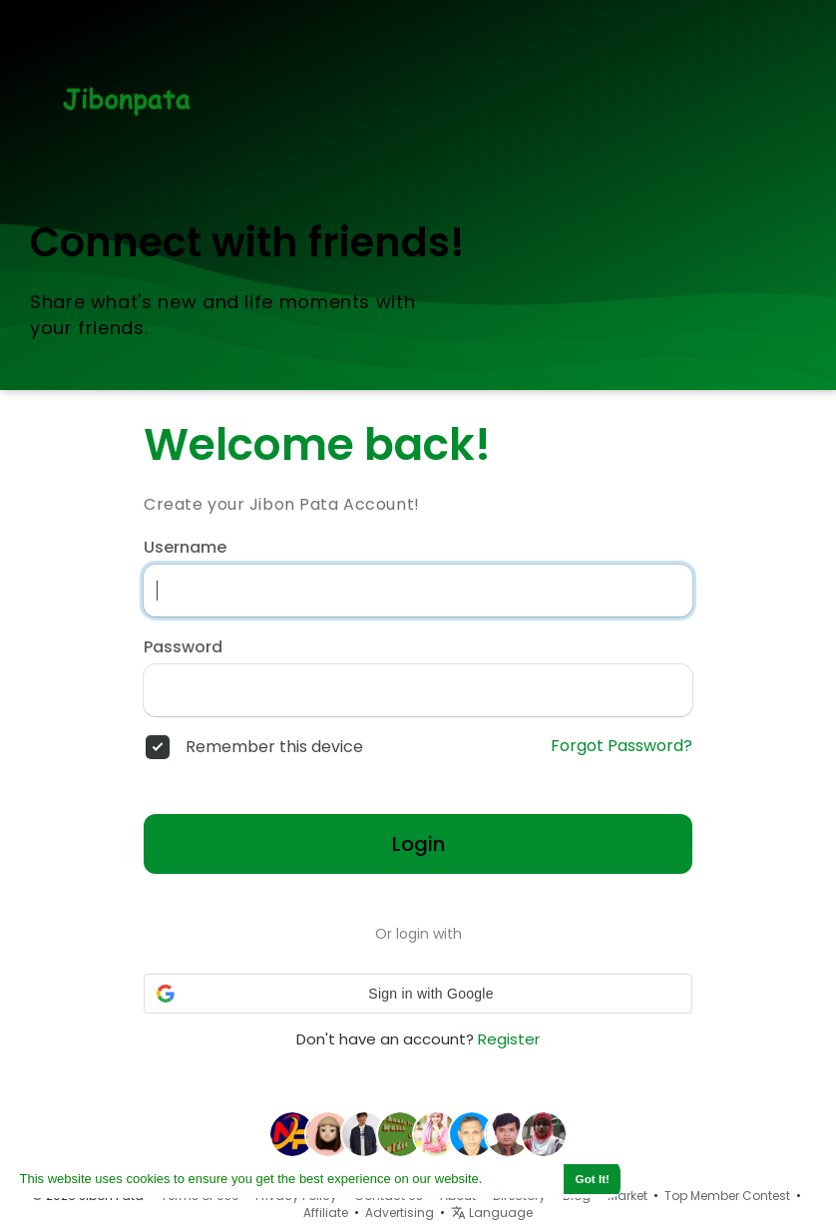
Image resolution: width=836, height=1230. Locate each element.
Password (183, 647)
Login (418, 844)
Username (185, 548)
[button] (418, 994)
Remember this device (274, 747)
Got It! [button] (593, 1178)
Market (627, 1195)
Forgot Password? (621, 746)
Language (492, 1212)
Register (509, 1038)
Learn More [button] (522, 1178)
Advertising (399, 1212)
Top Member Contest (727, 1195)
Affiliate (325, 1212)
